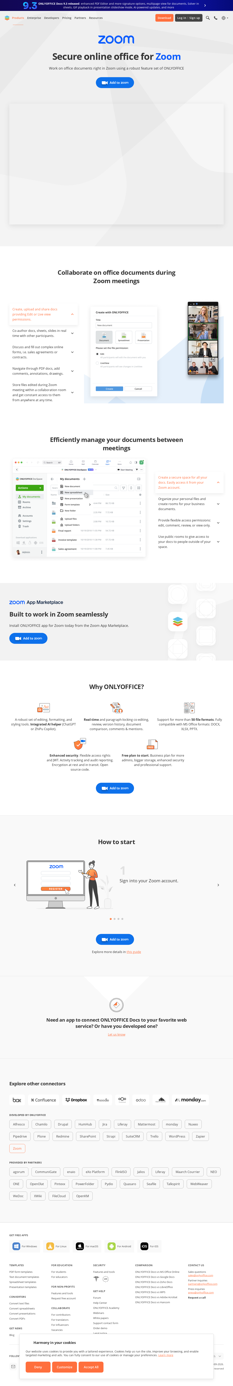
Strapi (111, 1136)
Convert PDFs (17, 1318)
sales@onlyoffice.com (200, 1275)
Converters (17, 1297)
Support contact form (105, 1323)
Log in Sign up (188, 18)
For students (58, 1272)
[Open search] (208, 18)
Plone (41, 1136)
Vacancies (57, 1330)
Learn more (165, 1355)
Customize (64, 1367)
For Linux (61, 1246)
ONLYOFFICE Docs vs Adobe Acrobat (156, 1297)
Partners (80, 18)
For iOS (154, 1246)
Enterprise (34, 18)
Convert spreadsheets (22, 1308)
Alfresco (19, 1124)
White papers (101, 1318)
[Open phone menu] (215, 18)
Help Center (100, 1303)
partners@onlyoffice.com (202, 1284)
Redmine (62, 1136)
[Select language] (224, 18)
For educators (59, 1277)
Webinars (98, 1313)
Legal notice (100, 1333)
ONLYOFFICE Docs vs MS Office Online (157, 1272)
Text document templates (24, 1277)
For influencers (60, 1325)
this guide (134, 952)
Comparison (144, 1265)
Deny (38, 1367)
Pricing (66, 18)
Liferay (122, 1124)
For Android (124, 1246)
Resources (96, 18)
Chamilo (41, 1124)
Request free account (63, 1298)
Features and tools (62, 1293)
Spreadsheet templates (22, 1282)
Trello (154, 1136)
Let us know (116, 1034)
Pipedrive (20, 1136)
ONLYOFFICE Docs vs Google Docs (154, 1277)
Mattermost (146, 1124)
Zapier (200, 1136)
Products (18, 18)
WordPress (177, 1136)
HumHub (85, 1124)
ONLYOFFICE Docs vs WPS (150, 1292)
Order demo (100, 1328)
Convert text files (19, 1303)
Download (164, 18)
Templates (16, 1265)
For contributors (60, 1314)
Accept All (91, 1367)
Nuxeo (193, 1124)
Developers (51, 18)
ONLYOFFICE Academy (106, 1308)
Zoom (17, 1148)
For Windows (29, 1246)
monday (172, 1124)
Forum (97, 1297)
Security (99, 1265)
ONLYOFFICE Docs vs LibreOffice (154, 1287)
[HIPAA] (96, 1279)
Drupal (63, 1124)
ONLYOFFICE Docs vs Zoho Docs (153, 1282)
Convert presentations (22, 1313)
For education (62, 1265)
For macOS (92, 1246)
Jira (104, 1124)
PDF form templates (20, 1272)
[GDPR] (105, 1279)
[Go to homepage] (7, 18)
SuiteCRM (133, 1136)
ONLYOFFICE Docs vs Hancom (152, 1302)
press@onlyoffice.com (201, 1292)
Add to (115, 83)
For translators (59, 1320)
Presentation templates (23, 1287)
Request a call (197, 1297)
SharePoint (88, 1136)
